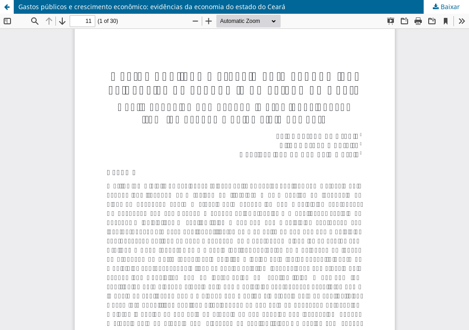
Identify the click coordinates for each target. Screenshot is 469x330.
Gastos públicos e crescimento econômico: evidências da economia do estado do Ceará (151, 6)
